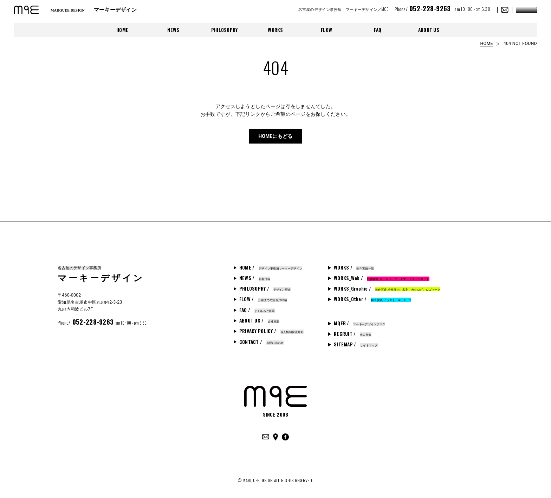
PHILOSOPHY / (265, 288)
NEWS (173, 29)
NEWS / (254, 277)
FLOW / (263, 299)
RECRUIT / (352, 333)
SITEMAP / (356, 344)
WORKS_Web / (381, 277)
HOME (122, 29)
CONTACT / (261, 341)
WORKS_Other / (372, 299)
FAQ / (257, 309)
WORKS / (354, 267)
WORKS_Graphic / (387, 288)
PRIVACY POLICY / (271, 330)
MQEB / (359, 323)
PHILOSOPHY (224, 29)
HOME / (270, 267)
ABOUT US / (259, 320)
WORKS (275, 29)
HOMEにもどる (275, 136)
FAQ (378, 29)
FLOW (326, 29)
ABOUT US (428, 29)
